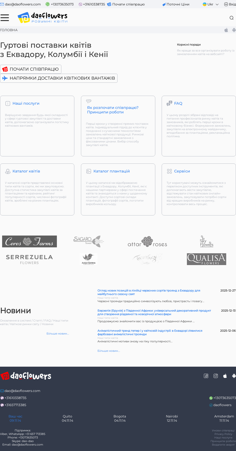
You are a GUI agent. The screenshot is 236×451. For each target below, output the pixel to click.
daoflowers (222, 405)
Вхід (232, 4)
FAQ (47, 320)
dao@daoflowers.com (23, 4)
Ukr (211, 4)
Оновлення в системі (15, 320)
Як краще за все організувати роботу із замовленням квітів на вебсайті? (205, 52)
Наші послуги (223, 437)
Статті (37, 320)
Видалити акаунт (223, 444)
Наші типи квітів (107, 297)
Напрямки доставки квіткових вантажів (62, 78)
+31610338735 (94, 4)
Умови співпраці (223, 430)
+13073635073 (62, 4)
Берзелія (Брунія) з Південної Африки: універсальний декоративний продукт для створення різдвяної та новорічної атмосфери (154, 312)
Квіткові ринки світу (24, 324)
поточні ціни (178, 4)
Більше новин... (57, 333)
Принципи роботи (223, 441)
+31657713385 (15, 405)
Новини (47, 324)
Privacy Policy (223, 434)
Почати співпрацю (128, 4)
